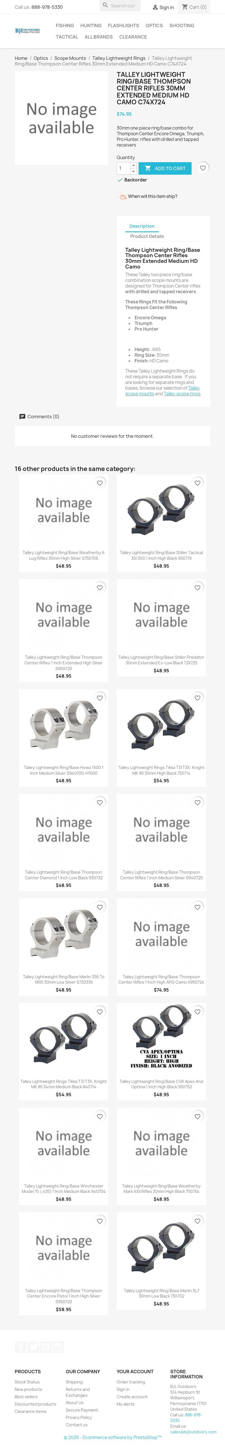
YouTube (46, 1347)
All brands (99, 37)
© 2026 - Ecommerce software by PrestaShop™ (113, 1437)
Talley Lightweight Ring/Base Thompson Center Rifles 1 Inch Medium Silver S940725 (161, 874)
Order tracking (131, 1382)
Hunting (90, 25)
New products (28, 1389)
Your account (135, 1371)
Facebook (21, 1347)
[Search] (120, 5)
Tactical (67, 37)
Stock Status (27, 1382)
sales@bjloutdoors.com (193, 1432)
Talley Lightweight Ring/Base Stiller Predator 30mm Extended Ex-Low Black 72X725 (161, 660)
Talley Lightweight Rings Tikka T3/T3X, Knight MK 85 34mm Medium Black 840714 (63, 1084)
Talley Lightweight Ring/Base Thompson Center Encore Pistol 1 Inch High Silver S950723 (63, 1296)
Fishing (65, 25)
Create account (132, 1396)
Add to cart (165, 168)
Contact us (77, 1424)
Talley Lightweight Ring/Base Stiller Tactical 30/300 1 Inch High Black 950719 (161, 555)
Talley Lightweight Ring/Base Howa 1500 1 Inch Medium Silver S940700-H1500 (63, 770)
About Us (75, 1402)
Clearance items (30, 1411)
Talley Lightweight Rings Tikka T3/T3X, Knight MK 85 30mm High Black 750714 (161, 770)
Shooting (181, 25)
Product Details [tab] (147, 236)
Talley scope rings (182, 394)
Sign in (123, 1389)
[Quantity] (123, 168)
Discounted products (35, 1404)
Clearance (133, 37)
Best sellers (26, 1396)
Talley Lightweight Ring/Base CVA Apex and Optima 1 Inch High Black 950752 (161, 1084)
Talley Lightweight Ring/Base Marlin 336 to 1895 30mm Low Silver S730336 (64, 979)
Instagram (58, 1347)
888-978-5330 (47, 7)
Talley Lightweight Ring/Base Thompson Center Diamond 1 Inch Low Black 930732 (64, 874)
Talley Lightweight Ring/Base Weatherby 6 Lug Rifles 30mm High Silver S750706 (64, 555)
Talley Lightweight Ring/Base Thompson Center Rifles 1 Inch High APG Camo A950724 (161, 979)
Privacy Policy (79, 1417)
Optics (154, 25)
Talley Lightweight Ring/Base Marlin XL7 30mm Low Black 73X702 (161, 1293)
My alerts (126, 1404)
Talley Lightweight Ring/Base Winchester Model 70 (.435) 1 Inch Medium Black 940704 (64, 1188)
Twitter (33, 1347)
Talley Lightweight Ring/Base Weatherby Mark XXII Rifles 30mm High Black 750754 (161, 1188)
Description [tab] (142, 226)
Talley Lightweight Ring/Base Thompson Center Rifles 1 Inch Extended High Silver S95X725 (63, 662)
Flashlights (123, 25)
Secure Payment (82, 1410)
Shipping (74, 1382)
